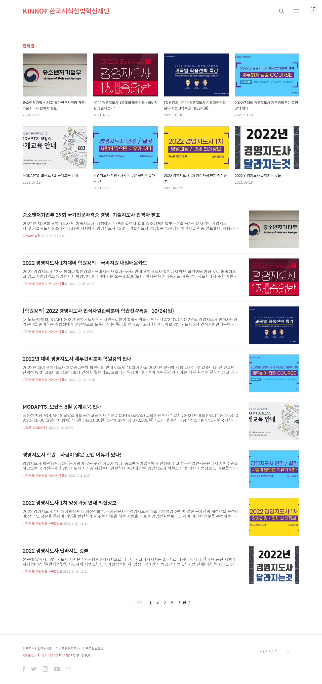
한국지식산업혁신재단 (38, 648)
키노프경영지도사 (68, 648)
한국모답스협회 (93, 648)
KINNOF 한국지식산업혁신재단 (66, 11)
